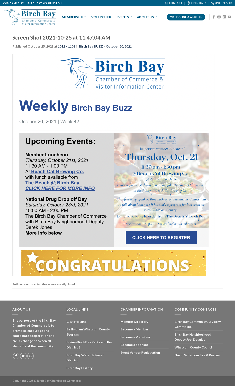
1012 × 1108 (66, 46)
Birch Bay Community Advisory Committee (198, 324)
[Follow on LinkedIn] (224, 17)
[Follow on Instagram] (219, 17)
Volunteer (101, 17)
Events (124, 17)
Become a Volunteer (136, 337)
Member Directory (135, 321)
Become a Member (135, 329)
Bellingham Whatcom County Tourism (88, 331)
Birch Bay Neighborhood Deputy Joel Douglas (193, 336)
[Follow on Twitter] (23, 356)
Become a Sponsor (134, 344)
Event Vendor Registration (140, 352)
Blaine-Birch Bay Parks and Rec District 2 (89, 344)
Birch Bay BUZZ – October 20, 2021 (105, 46)
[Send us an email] (30, 356)
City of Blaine (76, 321)
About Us (147, 17)
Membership (74, 17)
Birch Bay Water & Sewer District (85, 357)
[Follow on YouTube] (229, 17)
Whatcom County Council (194, 347)
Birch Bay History (79, 368)
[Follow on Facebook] (213, 17)
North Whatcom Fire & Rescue (197, 355)
